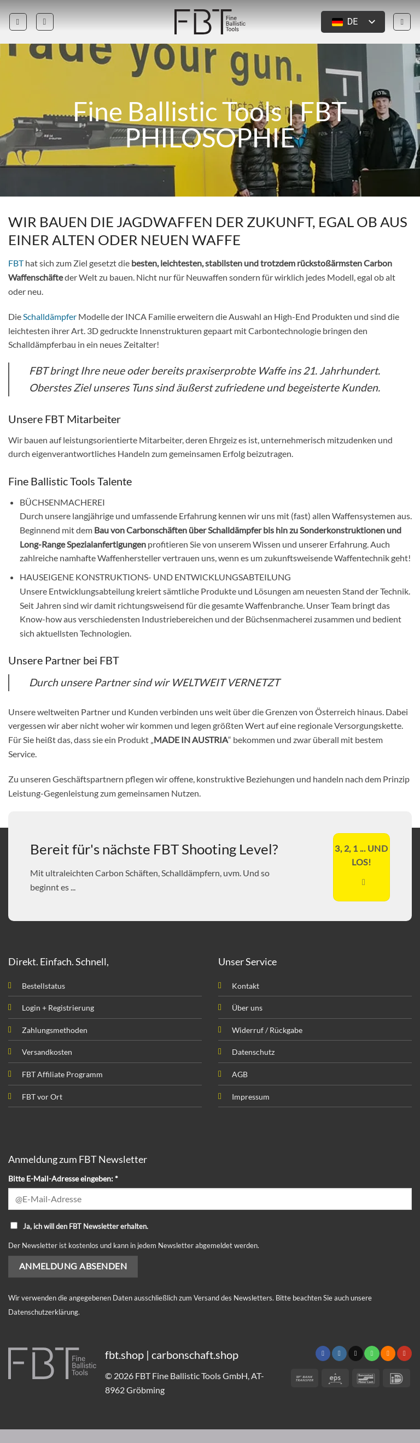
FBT (16, 263)
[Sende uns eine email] (355, 1353)
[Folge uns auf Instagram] (339, 1353)
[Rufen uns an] (371, 1353)
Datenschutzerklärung (43, 1312)
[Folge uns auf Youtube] (404, 1353)
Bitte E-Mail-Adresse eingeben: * (63, 1178)
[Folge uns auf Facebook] (323, 1353)
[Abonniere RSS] (388, 1353)
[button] (18, 22)
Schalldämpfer (50, 316)
